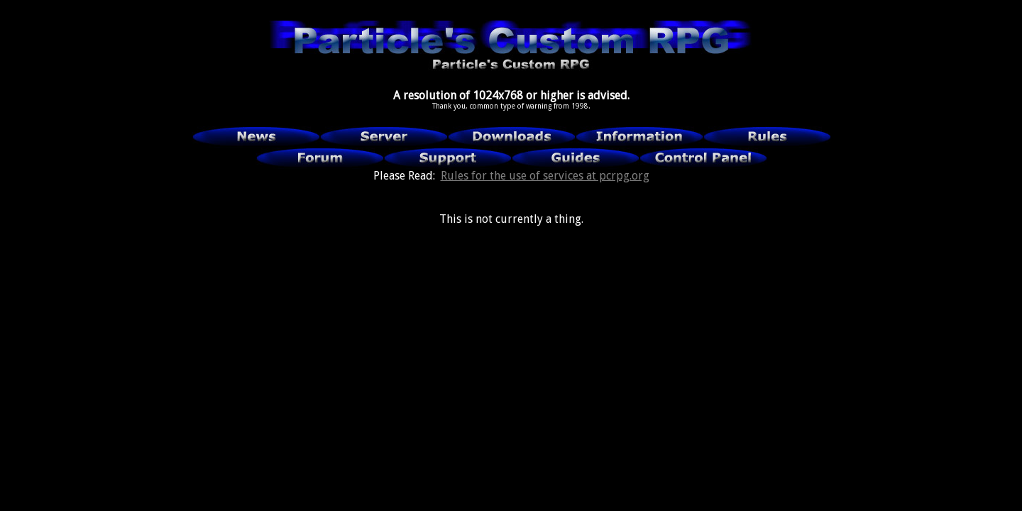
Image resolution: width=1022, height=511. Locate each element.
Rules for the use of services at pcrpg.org (545, 175)
